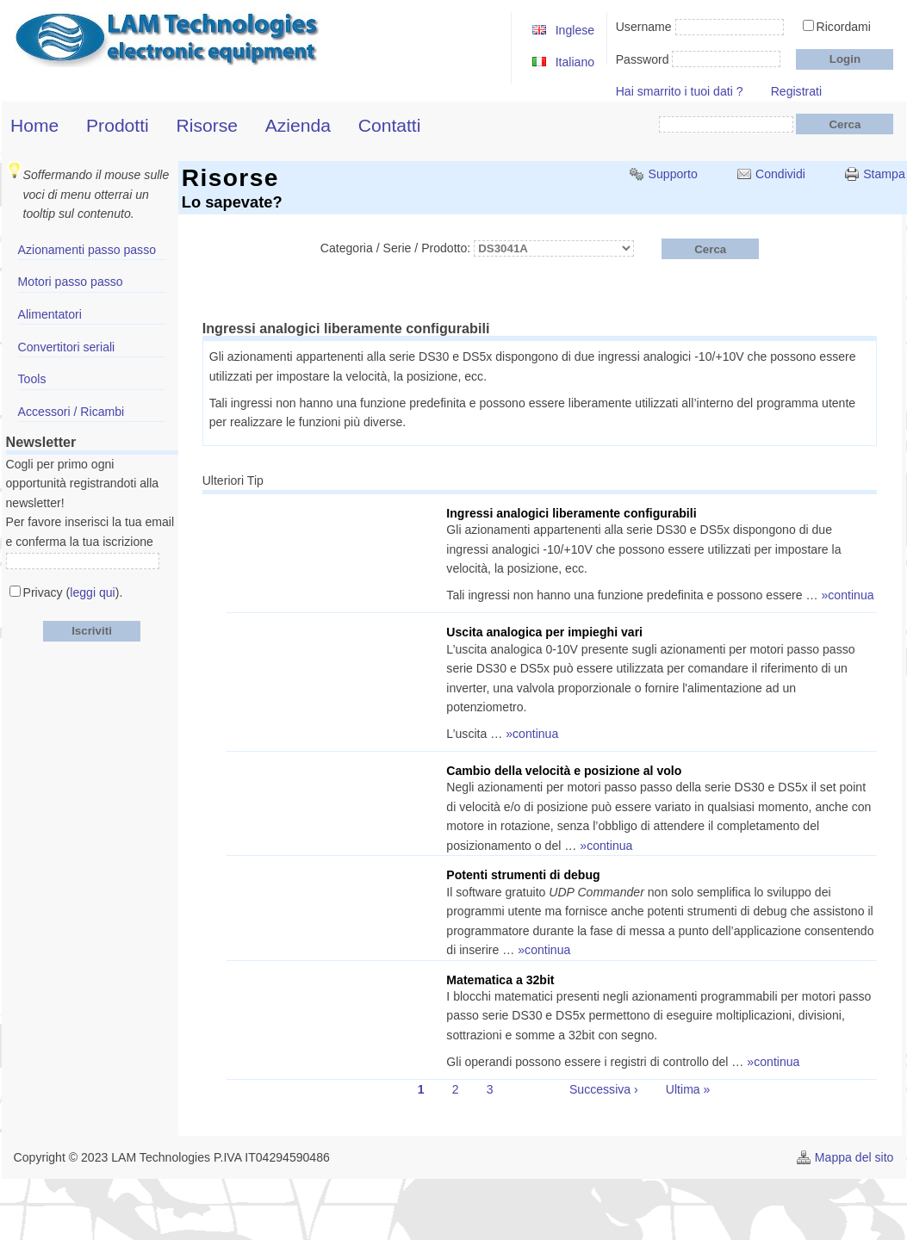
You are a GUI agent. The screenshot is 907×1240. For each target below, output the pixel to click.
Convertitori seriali (66, 347)
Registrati (796, 91)
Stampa (884, 174)
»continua (848, 595)
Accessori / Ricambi (71, 411)
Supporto (673, 174)
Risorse (207, 125)
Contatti (389, 125)
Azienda (298, 125)
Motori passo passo (70, 281)
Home (34, 125)
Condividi (780, 174)
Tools (32, 379)
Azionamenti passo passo (87, 250)
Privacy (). (73, 592)
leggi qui (92, 592)
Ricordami (844, 27)
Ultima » (688, 1089)
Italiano (575, 62)
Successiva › (603, 1089)
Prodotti (117, 125)
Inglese (575, 30)
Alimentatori (50, 314)
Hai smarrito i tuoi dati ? (679, 91)
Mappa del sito (854, 1157)
